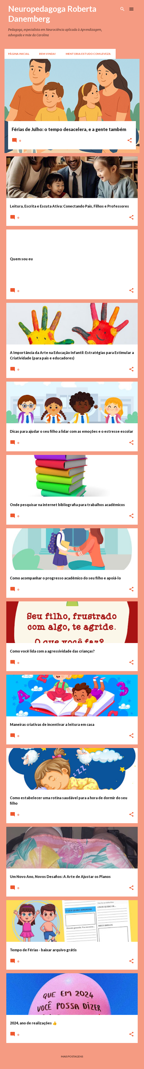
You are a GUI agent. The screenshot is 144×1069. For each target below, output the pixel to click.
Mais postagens (72, 1056)
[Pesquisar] (122, 9)
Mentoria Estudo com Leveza (88, 53)
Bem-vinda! (47, 53)
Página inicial (18, 53)
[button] (129, 141)
